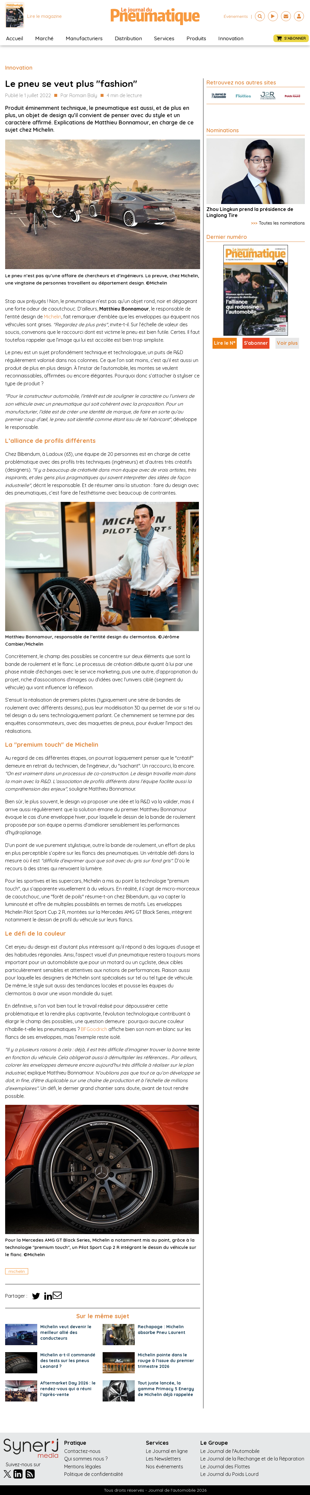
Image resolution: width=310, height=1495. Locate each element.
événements (236, 16)
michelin (16, 1271)
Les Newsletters (163, 1459)
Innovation (230, 38)
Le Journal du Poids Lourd (229, 1474)
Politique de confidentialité (93, 1474)
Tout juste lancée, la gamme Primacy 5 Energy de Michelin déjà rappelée (166, 1388)
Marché (44, 38)
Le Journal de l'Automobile (229, 1451)
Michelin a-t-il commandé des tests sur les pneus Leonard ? (67, 1360)
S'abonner (256, 343)
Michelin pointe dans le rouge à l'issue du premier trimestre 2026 (166, 1360)
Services (164, 38)
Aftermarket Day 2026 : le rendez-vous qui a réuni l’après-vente (68, 1388)
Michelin (52, 317)
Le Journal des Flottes (225, 1467)
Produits (196, 38)
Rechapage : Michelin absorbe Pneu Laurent (161, 1329)
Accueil (14, 38)
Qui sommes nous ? (85, 1459)
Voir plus (287, 343)
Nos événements (164, 1467)
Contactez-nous (82, 1451)
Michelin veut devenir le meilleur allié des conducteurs (65, 1332)
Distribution (128, 38)
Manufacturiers (84, 38)
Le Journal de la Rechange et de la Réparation (252, 1459)
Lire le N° (224, 343)
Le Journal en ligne (167, 1451)
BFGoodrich (94, 1029)
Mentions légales (82, 1467)
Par (79, 96)
